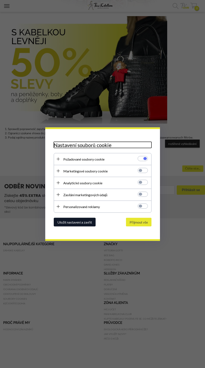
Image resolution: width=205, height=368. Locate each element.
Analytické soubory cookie (82, 183)
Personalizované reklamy (81, 206)
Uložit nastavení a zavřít (74, 222)
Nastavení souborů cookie (83, 145)
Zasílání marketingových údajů (85, 195)
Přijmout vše (139, 222)
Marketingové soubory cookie (85, 171)
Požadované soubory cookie (84, 159)
